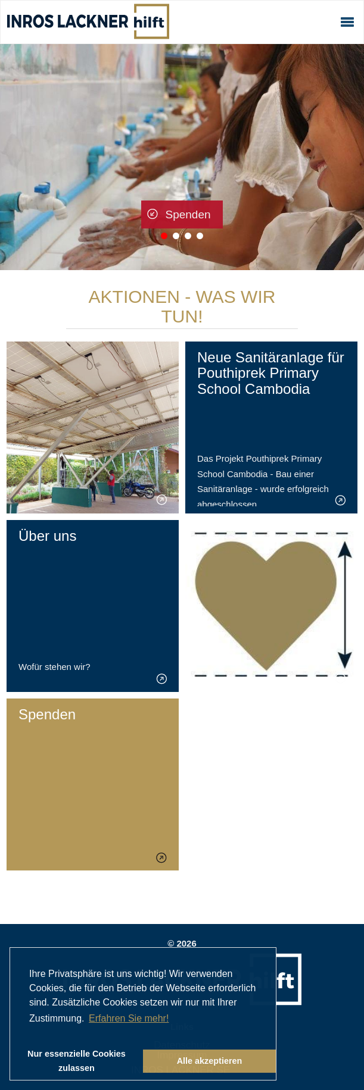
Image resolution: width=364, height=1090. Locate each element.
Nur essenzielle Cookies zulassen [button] (76, 1061)
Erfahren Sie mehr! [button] (129, 1018)
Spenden (187, 214)
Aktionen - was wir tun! (182, 306)
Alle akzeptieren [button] (209, 1061)
